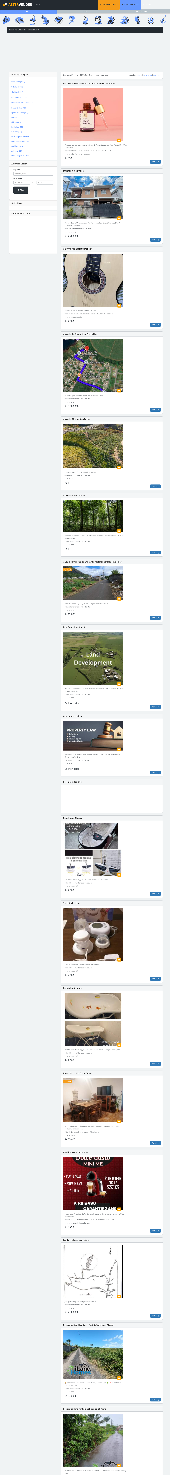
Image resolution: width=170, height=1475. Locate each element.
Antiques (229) (16, 151)
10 (113, 1422)
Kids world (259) (17, 122)
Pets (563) (15, 117)
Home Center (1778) (19, 97)
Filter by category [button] (19, 74)
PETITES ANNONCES (137, 5)
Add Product (142, 1435)
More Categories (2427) (20, 156)
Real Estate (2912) (18, 82)
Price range (17, 179)
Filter (21, 190)
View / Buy (155, 124)
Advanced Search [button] (19, 163)
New (85, 11)
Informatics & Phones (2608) (22, 102)
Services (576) (16, 132)
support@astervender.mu (85, 1454)
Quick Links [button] (16, 203)
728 (124, 1422)
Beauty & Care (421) (18, 108)
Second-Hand (141, 11)
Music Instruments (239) (20, 141)
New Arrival (147, 75)
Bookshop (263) (17, 127)
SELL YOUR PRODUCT (116, 5)
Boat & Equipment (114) (20, 136)
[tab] (33, 74)
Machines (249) (17, 146)
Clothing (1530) (17, 92)
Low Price (157, 75)
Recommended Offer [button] (20, 213)
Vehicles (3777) (17, 87)
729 (131, 1422)
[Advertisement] (85, 51)
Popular (139, 75)
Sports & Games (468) (19, 113)
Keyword (16, 170)
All (28, 11)
